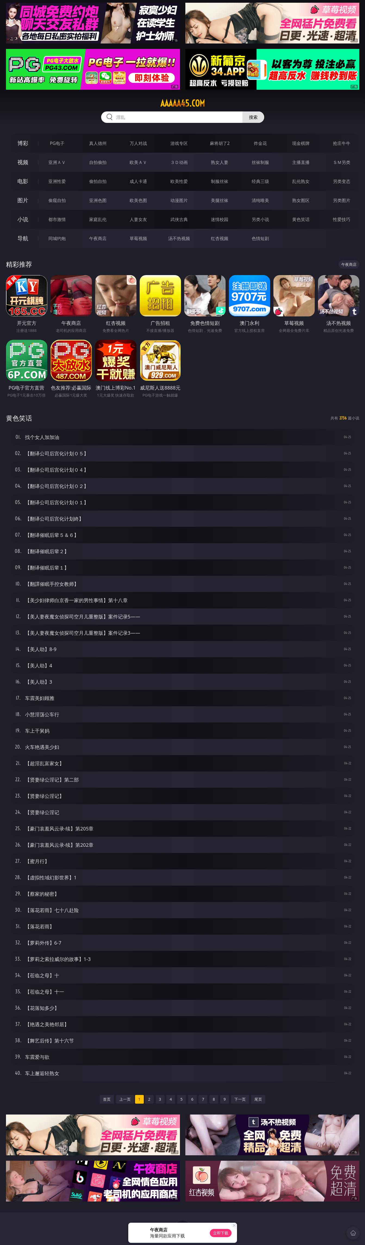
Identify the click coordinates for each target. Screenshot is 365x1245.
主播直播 (301, 162)
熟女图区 (301, 200)
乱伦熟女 (301, 181)
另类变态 (341, 181)
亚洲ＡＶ (57, 162)
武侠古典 (179, 219)
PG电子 (57, 143)
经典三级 (260, 181)
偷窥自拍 (57, 200)
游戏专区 (179, 143)
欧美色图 (138, 200)
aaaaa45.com (182, 103)
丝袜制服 (260, 162)
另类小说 (260, 219)
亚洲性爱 (57, 181)
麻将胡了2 (220, 143)
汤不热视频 (179, 238)
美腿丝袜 (219, 200)
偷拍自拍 (98, 181)
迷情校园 (219, 219)
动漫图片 (179, 200)
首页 (107, 1099)
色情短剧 (260, 238)
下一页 (240, 1099)
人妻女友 (138, 219)
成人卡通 (138, 181)
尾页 (258, 1099)
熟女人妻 (219, 162)
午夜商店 (98, 238)
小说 (22, 219)
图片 (22, 200)
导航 (22, 238)
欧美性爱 (179, 181)
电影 (22, 181)
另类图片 (341, 200)
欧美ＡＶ (138, 162)
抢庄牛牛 (341, 143)
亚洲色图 (98, 200)
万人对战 (138, 143)
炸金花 (260, 143)
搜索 (253, 117)
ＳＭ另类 (341, 162)
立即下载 (220, 1232)
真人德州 (98, 143)
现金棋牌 (301, 143)
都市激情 (57, 219)
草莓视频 (138, 238)
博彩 (22, 143)
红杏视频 (219, 238)
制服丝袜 (219, 181)
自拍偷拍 (98, 162)
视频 (22, 162)
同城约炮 (57, 238)
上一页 (125, 1099)
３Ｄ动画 (179, 162)
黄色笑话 (301, 219)
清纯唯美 (260, 200)
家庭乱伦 (98, 219)
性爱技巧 (341, 219)
